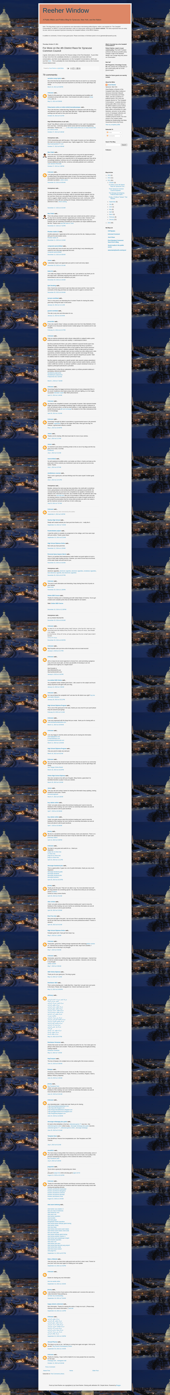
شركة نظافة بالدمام (53, 1034)
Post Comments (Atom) (57, 1374)
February (112, 217)
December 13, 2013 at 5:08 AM (56, 254)
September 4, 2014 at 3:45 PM (56, 514)
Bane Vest (51, 587)
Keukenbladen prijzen (54, 531)
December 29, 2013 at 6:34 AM (56, 292)
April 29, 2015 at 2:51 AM (55, 896)
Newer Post (46, 1370)
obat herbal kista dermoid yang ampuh (59, 1245)
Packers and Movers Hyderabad (57, 1189)
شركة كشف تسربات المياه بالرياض (57, 999)
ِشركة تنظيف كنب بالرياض (55, 1014)
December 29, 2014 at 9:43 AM (56, 620)
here (49, 61)
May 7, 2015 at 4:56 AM (54, 966)
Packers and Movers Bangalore (57, 1191)
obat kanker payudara (54, 1216)
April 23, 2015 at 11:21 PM (55, 860)
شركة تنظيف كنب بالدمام (54, 1030)
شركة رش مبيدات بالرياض (55, 1018)
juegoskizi (51, 1166)
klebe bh (50, 271)
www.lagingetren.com (54, 736)
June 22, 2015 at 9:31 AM (55, 1094)
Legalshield (57, 423)
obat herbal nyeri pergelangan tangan (58, 1238)
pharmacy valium (52, 837)
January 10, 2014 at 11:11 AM (56, 305)
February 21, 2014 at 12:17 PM (56, 330)
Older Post (95, 1370)
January (111, 219)
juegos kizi (57, 1173)
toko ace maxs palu (53, 1232)
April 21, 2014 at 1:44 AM (55, 395)
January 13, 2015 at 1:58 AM (56, 687)
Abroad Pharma (52, 1342)
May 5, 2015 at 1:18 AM (54, 935)
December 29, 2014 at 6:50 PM (56, 640)
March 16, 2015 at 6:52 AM (55, 753)
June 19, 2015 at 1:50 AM (55, 1078)
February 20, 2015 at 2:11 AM (56, 712)
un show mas (51, 853)
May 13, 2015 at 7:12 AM (55, 977)
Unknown (50, 93)
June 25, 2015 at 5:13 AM (55, 1130)
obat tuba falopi (52, 1227)
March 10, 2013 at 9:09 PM (55, 87)
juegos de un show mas (54, 852)
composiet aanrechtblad (55, 246)
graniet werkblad (53, 311)
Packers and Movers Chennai (56, 1192)
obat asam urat (52, 1214)
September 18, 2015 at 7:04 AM (57, 1298)
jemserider (51, 321)
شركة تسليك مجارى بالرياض (55, 1330)
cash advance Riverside (54, 164)
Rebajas (50, 1069)
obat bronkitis (51, 1218)
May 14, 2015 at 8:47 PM (55, 1036)
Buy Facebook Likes (53, 1158)
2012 (109, 178)
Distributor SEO (52, 982)
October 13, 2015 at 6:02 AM (56, 1363)
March (111, 214)
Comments (111, 136)
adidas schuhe (90, 943)
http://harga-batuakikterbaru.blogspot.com (60, 1109)
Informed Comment (114, 234)
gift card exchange (66, 409)
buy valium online (53, 802)
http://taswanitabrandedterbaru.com (58, 1106)
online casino (64, 180)
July (110, 204)
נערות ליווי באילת (52, 637)
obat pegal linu (52, 1251)
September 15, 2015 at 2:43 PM (57, 1266)
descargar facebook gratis (55, 872)
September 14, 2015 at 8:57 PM (57, 1253)
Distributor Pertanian (54, 1042)
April (110, 212)
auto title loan (60, 495)
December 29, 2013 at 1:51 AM (56, 265)
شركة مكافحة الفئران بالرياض (56, 1021)
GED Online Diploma (54, 972)
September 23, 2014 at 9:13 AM (57, 537)
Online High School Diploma (56, 775)
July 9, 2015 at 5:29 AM (54, 1161)
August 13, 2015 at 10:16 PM (56, 1175)
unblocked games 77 (75, 1124)
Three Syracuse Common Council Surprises (116, 189)
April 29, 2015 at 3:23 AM (55, 910)
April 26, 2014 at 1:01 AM (55, 413)
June (110, 207)
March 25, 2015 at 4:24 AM (55, 782)
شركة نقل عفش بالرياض (54, 1027)
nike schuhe (51, 901)
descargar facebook (53, 873)
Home (71, 1370)
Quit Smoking (52, 285)
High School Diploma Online (56, 543)
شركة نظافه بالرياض (53, 1333)
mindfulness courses (54, 473)
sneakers (54, 891)
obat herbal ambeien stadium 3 (56, 1236)
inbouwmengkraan (53, 794)
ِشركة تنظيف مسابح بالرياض (55, 1012)
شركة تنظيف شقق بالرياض (55, 1323)
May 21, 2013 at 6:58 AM (55, 101)
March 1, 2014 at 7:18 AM (55, 381)
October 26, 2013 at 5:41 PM (56, 116)
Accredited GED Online (55, 680)
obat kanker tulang (53, 1225)
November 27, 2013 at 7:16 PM (56, 226)
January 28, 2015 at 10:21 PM (56, 699)
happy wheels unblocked (55, 1304)
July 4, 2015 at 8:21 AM (54, 1144)
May (110, 209)
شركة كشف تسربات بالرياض (56, 1003)
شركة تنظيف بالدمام (53, 1032)
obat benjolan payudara (54, 1240)
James (50, 260)
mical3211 (51, 1150)
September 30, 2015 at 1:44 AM (57, 1349)
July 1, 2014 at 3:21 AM (54, 453)
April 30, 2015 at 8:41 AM (55, 924)
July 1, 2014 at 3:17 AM (54, 438)
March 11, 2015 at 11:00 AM (56, 743)
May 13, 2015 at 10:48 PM (55, 989)
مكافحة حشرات (52, 1016)
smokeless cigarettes (90, 571)
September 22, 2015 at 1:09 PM (57, 1336)
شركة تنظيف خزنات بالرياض (55, 1324)
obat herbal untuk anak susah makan (58, 1229)
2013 (109, 175)
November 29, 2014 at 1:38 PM (56, 589)
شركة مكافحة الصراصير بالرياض (56, 1019)
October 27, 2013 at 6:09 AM (56, 146)
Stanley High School (54, 520)
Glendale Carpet (58, 393)
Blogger (118, 1385)
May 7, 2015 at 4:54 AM (54, 950)
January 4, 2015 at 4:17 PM (55, 651)
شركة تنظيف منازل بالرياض (55, 1007)
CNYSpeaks (111, 231)
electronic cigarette (65, 571)
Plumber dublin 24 (53, 231)
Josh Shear (111, 237)
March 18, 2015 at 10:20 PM (56, 770)
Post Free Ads (52, 916)
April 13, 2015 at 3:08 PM (55, 840)
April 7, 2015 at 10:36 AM (55, 811)
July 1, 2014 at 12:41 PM (55, 480)
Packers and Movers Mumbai (56, 1194)
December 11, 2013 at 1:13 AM (56, 240)
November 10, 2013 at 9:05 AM (56, 182)
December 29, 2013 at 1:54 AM (56, 280)
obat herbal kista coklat (54, 1247)
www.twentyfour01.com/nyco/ (117, 250)
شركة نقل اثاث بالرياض (54, 1025)
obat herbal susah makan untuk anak (58, 1230)
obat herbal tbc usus (53, 1212)
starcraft (71, 1308)
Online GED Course (54, 595)
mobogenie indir (61, 1360)
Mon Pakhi (51, 152)
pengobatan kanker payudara (56, 1221)
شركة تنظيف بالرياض (53, 1005)
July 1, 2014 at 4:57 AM (54, 467)
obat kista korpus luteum (55, 1249)
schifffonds (51, 450)
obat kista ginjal (52, 1220)
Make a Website (52, 1259)
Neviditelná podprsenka (54, 373)
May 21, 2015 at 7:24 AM (55, 1053)
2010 (109, 223)
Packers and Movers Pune (55, 1196)
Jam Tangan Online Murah (55, 767)
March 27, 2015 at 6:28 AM (55, 797)
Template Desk (52, 1136)
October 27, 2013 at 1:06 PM (56, 166)
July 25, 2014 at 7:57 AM (55, 503)
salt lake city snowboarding (55, 1296)
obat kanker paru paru (54, 1243)
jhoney (50, 831)
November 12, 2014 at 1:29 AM (56, 548)
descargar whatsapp (81, 1128)
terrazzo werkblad (53, 298)
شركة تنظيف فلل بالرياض (55, 1321)
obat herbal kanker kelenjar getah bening (59, 1223)
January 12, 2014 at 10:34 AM (56, 315)
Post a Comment (50, 1367)
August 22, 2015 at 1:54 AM (55, 1199)
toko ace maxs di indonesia (55, 1211)
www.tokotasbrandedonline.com (57, 722)
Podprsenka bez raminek (55, 376)
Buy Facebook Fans (53, 1086)
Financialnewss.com (54, 738)
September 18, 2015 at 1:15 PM (57, 1311)
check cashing (62, 201)
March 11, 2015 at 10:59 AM (56, 724)
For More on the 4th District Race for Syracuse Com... (117, 185)
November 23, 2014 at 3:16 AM (56, 562)
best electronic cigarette (54, 573)
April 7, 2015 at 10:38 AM (55, 825)
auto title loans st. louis (67, 223)
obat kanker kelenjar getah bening (57, 1234)
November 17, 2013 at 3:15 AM (56, 208)
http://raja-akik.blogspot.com (56, 1108)
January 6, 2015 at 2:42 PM (55, 674)
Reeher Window (66, 10)
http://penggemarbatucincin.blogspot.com (60, 1111)
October (111, 182)
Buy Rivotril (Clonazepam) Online (62, 1346)
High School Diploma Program (57, 705)
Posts (109, 132)
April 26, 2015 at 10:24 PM (55, 879)
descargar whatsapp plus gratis (57, 1121)
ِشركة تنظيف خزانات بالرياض (56, 1010)
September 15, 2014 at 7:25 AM (57, 525)
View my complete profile (113, 124)
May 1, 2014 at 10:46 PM (55, 428)
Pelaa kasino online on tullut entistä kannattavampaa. (64, 107)
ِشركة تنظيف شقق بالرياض (55, 1008)
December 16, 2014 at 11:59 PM (57, 609)
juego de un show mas (54, 855)
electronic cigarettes (77, 571)
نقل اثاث (50, 1028)
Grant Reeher (112, 85)
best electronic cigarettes (69, 573)
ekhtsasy (50, 995)
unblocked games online (55, 1126)
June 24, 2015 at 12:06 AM (55, 1116)
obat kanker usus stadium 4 (56, 1209)
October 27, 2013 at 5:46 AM (56, 132)
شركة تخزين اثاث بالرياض (55, 1328)
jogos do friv (76, 1173)
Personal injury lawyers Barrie (57, 554)
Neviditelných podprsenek (55, 375)
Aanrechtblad (52, 459)
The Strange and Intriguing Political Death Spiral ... (116, 193)
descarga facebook (53, 877)
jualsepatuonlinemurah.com (56, 740)
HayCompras (52, 1058)
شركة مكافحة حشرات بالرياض (56, 1326)
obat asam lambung (54, 1204)
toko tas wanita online (54, 1281)
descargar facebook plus (55, 865)
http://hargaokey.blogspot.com (57, 1113)
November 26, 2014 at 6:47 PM (56, 575)
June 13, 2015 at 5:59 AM (55, 1063)
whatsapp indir (52, 1360)
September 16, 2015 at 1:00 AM (57, 1284)
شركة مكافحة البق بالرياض (55, 1023)
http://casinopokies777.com (55, 144)
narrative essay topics (54, 78)
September (112, 202)
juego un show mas (53, 857)
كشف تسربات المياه (53, 1001)
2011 (109, 180)
